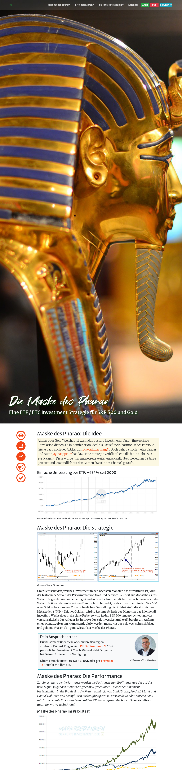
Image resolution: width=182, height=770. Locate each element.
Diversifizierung (94, 449)
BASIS (145, 4)
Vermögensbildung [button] (58, 4)
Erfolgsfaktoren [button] (84, 4)
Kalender (133, 4)
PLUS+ (154, 4)
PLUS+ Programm (92, 646)
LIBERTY (166, 4)
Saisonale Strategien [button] (110, 4)
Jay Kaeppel (60, 454)
